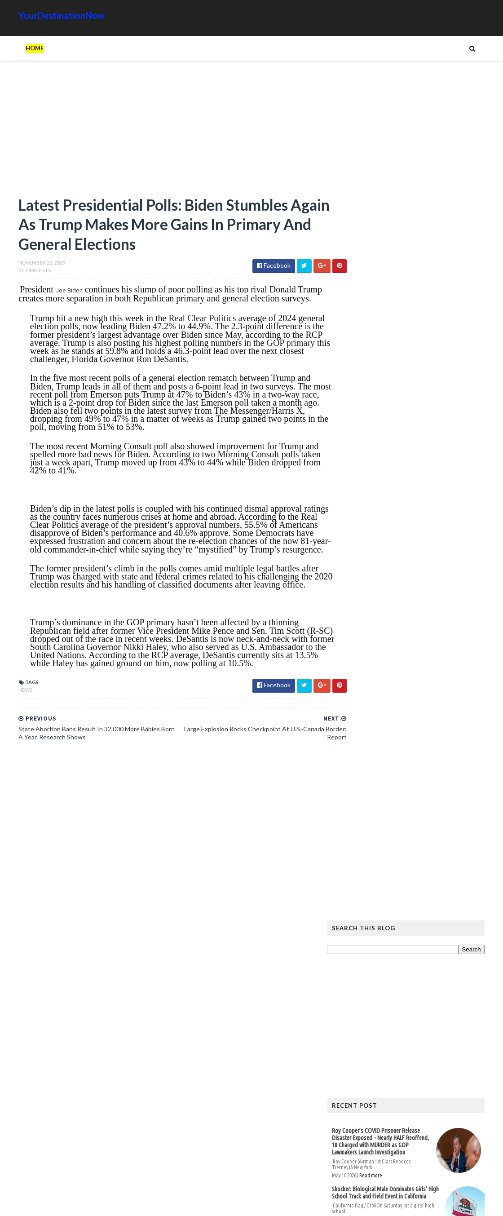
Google (470, 985)
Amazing (383, 985)
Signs (357, 1014)
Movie (449, 999)
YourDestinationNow (43, 15)
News (7, 717)
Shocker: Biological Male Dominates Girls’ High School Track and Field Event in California (403, 494)
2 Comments (16, 273)
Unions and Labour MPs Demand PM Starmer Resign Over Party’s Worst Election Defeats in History (381, 545)
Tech (417, 1014)
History (361, 999)
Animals (417, 985)
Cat (443, 985)
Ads (355, 985)
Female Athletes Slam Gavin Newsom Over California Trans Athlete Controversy (398, 603)
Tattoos (387, 1014)
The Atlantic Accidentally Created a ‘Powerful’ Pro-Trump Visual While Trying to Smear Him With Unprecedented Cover (421, 849)
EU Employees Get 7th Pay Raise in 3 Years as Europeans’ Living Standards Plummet (418, 887)
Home (16, 48)
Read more (389, 477)
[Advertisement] (157, 132)
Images (421, 999)
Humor (392, 999)
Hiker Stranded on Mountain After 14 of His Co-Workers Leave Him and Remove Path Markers (421, 752)
